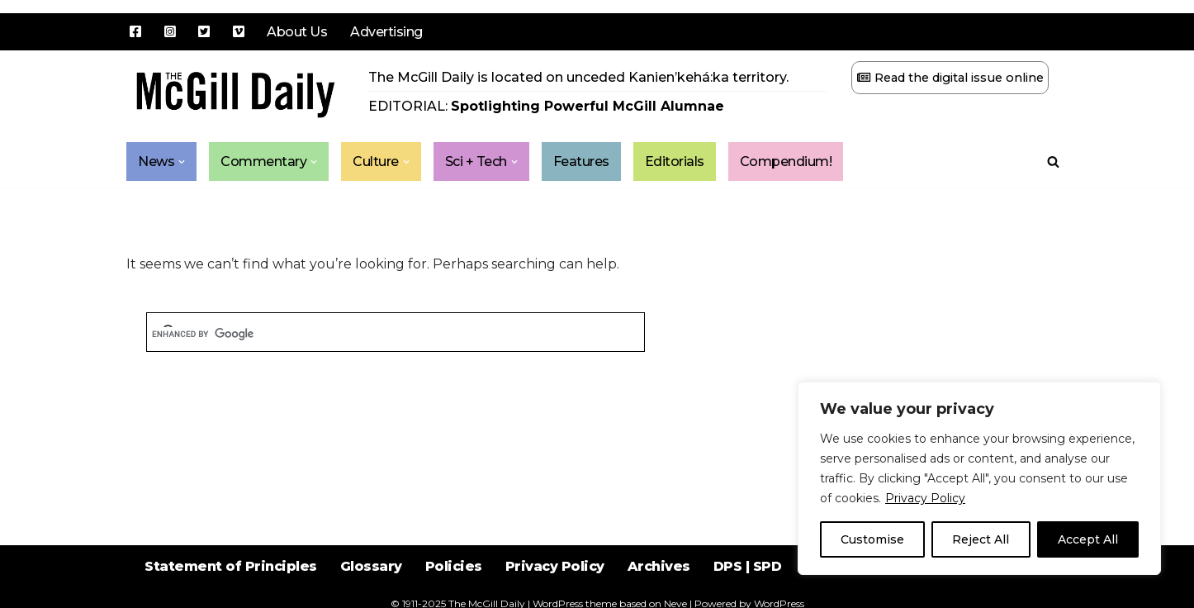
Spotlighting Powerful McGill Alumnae (587, 106)
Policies (453, 566)
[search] (395, 333)
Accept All (1088, 539)
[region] (979, 478)
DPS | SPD (747, 566)
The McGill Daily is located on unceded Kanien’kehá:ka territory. (578, 77)
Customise (872, 539)
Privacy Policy (925, 498)
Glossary (371, 566)
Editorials (674, 161)
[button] (181, 162)
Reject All (980, 539)
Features (581, 161)
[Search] (1053, 161)
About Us (297, 32)
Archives (659, 566)
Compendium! (786, 161)
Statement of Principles (231, 566)
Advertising (386, 32)
